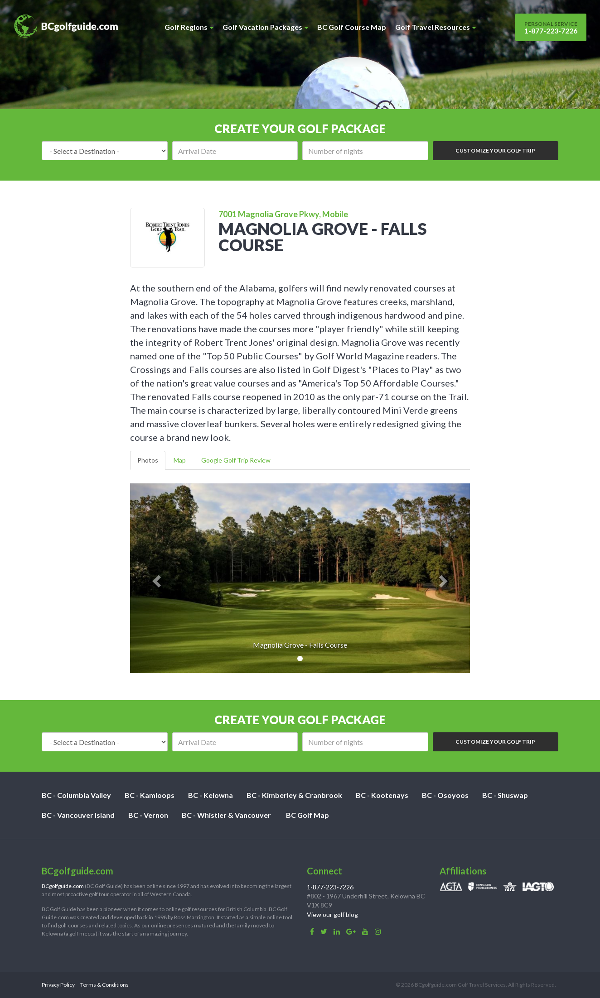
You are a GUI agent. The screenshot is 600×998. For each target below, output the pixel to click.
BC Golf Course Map (351, 27)
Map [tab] (180, 460)
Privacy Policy (58, 984)
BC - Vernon (148, 815)
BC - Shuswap (505, 795)
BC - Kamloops (149, 795)
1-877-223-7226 (550, 27)
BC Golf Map (307, 815)
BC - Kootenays (382, 795)
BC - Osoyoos (445, 795)
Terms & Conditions (104, 984)
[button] (155, 578)
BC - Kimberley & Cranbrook (294, 795)
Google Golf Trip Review (236, 460)
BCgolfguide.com (63, 886)
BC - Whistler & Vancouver (226, 815)
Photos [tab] (147, 460)
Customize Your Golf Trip (495, 150)
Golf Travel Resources (435, 27)
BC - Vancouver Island (78, 815)
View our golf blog (332, 914)
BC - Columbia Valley (76, 795)
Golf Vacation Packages (265, 27)
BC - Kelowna (210, 795)
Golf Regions (189, 27)
